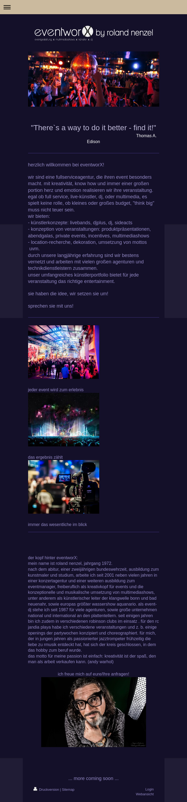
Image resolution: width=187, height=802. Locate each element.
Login (149, 789)
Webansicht (145, 794)
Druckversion (46, 790)
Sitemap (68, 790)
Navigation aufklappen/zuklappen (93, 7)
